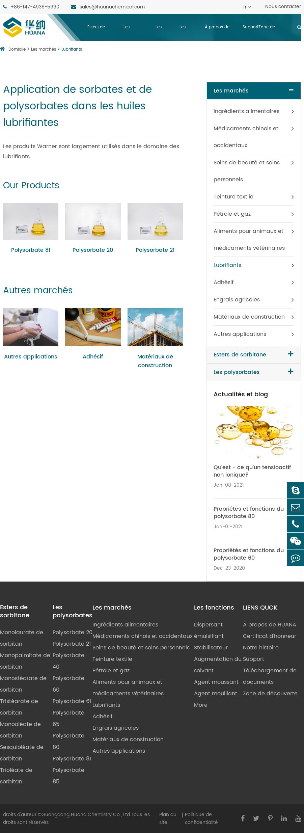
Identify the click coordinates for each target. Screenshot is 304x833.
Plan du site (167, 818)
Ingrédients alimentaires (246, 111)
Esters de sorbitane (96, 40)
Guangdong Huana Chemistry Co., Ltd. (86, 814)
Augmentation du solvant (218, 665)
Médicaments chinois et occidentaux (246, 137)
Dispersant (208, 624)
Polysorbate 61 (72, 701)
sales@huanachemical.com (108, 7)
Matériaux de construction (155, 361)
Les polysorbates (136, 40)
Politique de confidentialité (201, 818)
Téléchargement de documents (270, 676)
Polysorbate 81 (31, 250)
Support (250, 27)
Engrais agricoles (237, 299)
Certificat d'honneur (269, 636)
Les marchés (164, 40)
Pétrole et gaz (232, 214)
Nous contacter (283, 6)
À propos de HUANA (217, 40)
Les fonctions (188, 40)
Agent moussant (216, 682)
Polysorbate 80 (68, 741)
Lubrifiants (71, 49)
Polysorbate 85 (68, 776)
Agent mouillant (215, 693)
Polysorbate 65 (68, 718)
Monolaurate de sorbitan (21, 638)
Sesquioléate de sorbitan (22, 753)
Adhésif (93, 356)
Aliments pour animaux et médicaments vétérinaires (249, 239)
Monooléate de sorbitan (20, 730)
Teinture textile (233, 196)
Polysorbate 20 (93, 250)
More (201, 705)
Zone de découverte (269, 40)
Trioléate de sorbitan (16, 776)
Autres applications (30, 356)
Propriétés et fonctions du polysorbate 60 (249, 554)
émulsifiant (209, 636)
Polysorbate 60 (68, 684)
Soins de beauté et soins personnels (247, 171)
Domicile (17, 49)
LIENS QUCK (260, 608)
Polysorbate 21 (155, 250)
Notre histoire (261, 647)
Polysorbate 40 (68, 661)
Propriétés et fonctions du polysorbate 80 (249, 512)
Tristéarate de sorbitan (19, 707)
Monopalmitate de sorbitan (25, 661)
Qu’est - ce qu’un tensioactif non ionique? (252, 471)
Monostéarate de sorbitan (23, 684)
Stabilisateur (211, 647)
